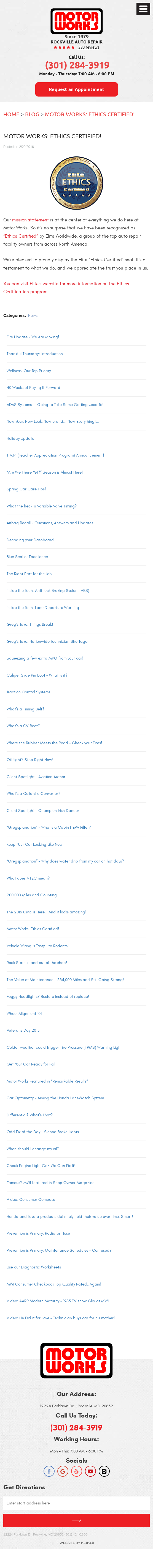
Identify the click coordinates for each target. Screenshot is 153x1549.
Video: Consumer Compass (31, 1199)
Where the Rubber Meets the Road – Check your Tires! (54, 743)
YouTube (90, 1471)
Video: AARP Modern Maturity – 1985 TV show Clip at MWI (58, 1301)
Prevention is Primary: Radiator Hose (38, 1233)
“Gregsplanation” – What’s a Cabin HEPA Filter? (49, 827)
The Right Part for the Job (29, 574)
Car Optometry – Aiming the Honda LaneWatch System (55, 1098)
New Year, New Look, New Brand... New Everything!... (53, 421)
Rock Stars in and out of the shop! (37, 962)
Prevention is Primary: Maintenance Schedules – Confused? (59, 1250)
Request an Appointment (76, 90)
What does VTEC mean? (28, 878)
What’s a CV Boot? (23, 726)
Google (62, 1471)
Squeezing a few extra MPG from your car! (45, 658)
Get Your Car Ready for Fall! (32, 1064)
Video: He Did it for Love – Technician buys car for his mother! (61, 1318)
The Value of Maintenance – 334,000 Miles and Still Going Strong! (65, 979)
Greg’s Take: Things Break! (30, 624)
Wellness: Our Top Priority (29, 371)
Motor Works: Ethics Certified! (90, 114)
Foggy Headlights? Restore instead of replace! (48, 996)
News (32, 315)
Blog (32, 114)
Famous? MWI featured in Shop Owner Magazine (51, 1182)
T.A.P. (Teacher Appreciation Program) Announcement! (55, 455)
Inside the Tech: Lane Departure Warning (43, 607)
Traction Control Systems (28, 692)
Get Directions (76, 1520)
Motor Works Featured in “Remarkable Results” (47, 1081)
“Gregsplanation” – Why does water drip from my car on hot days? (65, 861)
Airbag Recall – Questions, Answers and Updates (50, 523)
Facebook (49, 1471)
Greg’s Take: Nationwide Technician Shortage (47, 641)
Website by (76, 1543)
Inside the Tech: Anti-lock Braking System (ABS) (48, 590)
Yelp (76, 1471)
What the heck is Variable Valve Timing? (42, 506)
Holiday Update (20, 438)
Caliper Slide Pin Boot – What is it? (37, 675)
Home (11, 114)
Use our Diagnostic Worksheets (34, 1267)
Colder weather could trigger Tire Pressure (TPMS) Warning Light (64, 1047)
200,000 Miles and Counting (32, 895)
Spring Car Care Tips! (26, 489)
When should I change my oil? (33, 1149)
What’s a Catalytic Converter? (33, 793)
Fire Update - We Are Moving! (33, 337)
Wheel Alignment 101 (24, 1013)
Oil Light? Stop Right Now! (30, 759)
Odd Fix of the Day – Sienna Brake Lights (43, 1132)
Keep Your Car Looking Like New (35, 844)
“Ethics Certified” (20, 236)
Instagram (104, 1471)
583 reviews (88, 47)
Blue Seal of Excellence (27, 556)
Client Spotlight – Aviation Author (36, 776)
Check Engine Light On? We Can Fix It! (41, 1165)
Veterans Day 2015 (23, 1030)
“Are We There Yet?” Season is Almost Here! (45, 472)
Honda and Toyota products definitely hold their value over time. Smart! (70, 1216)
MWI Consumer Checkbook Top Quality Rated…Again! (54, 1284)
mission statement (30, 220)
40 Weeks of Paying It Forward (33, 387)
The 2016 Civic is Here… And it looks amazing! (47, 912)
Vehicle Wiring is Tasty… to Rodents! (38, 946)
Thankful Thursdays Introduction (35, 353)
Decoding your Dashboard (30, 540)
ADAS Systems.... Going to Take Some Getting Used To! (55, 404)
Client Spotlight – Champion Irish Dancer (43, 810)
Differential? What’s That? (30, 1115)
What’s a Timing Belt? (25, 709)
